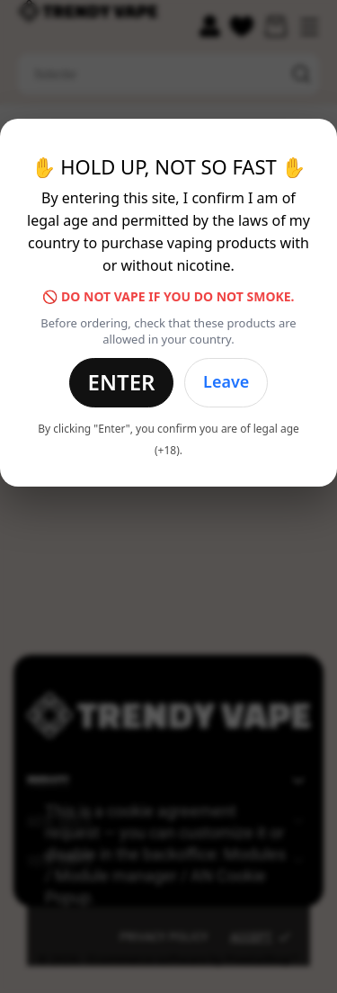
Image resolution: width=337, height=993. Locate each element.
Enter (121, 382)
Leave (226, 381)
